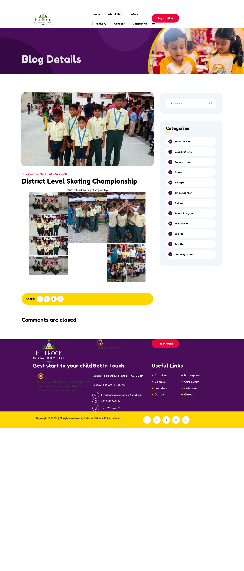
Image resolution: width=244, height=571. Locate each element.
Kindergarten (183, 192)
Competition (182, 162)
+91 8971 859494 (110, 395)
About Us (114, 14)
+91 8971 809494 (110, 389)
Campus (160, 369)
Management (193, 362)
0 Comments (58, 174)
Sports (178, 233)
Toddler (179, 244)
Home (96, 14)
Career (189, 381)
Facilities (161, 375)
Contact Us (140, 23)
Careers (119, 23)
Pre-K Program (184, 213)
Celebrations (183, 151)
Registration (165, 18)
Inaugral (180, 182)
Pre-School (182, 223)
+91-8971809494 (108, 4)
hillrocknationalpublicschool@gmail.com (64, 4)
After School (183, 141)
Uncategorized (184, 254)
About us (161, 362)
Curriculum (191, 369)
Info (133, 14)
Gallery (101, 23)
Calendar (190, 375)
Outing (179, 203)
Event (178, 172)
